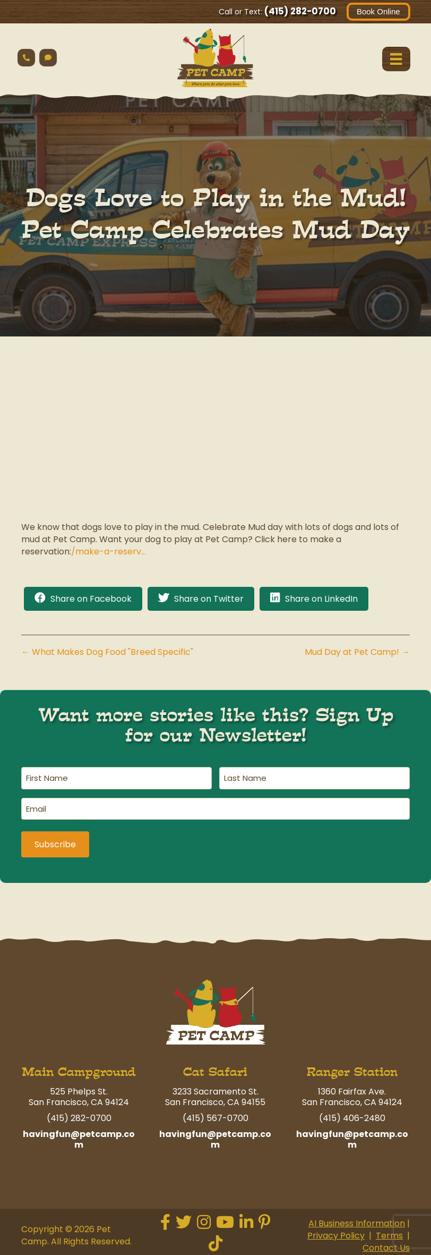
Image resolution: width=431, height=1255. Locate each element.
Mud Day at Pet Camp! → (357, 652)
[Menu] (396, 59)
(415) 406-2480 (352, 1116)
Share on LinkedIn (321, 599)
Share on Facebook (91, 599)
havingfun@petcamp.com (79, 1137)
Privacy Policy (336, 1233)
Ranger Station (352, 1070)
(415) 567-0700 (215, 1116)
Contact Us (386, 1246)
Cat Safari (215, 1070)
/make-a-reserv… (108, 551)
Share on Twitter (209, 599)
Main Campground (79, 1070)
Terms (389, 1233)
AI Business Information (356, 1221)
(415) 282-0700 (299, 11)
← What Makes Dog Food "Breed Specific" (107, 652)
